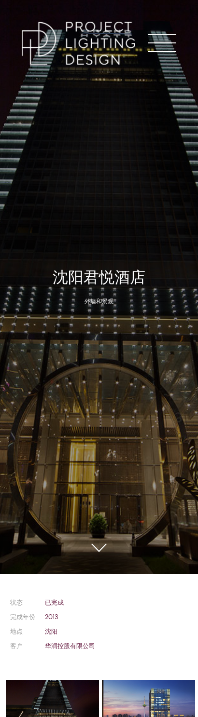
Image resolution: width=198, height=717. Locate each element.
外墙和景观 (99, 301)
